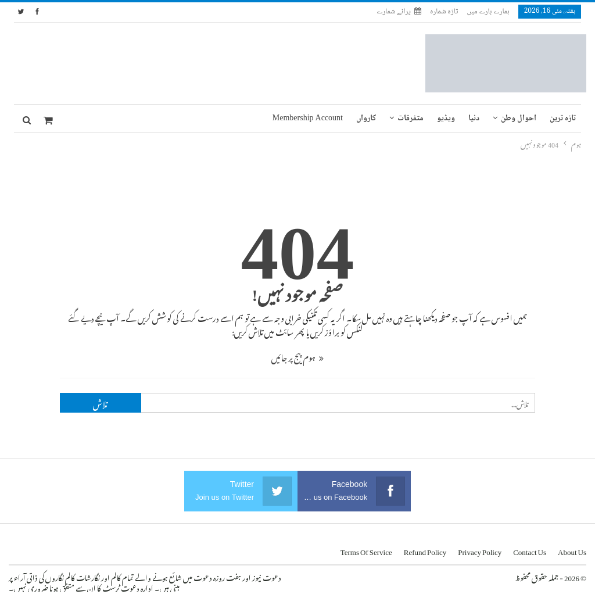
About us (572, 550)
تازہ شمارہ (444, 11)
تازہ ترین (563, 119)
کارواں (366, 119)
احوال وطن (518, 119)
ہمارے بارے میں (488, 11)
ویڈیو (446, 119)
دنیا (473, 119)
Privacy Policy (479, 550)
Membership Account (308, 119)
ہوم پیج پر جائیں (297, 356)
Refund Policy (425, 550)
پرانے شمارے (399, 11)
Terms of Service (366, 550)
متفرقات (410, 119)
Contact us (529, 550)
